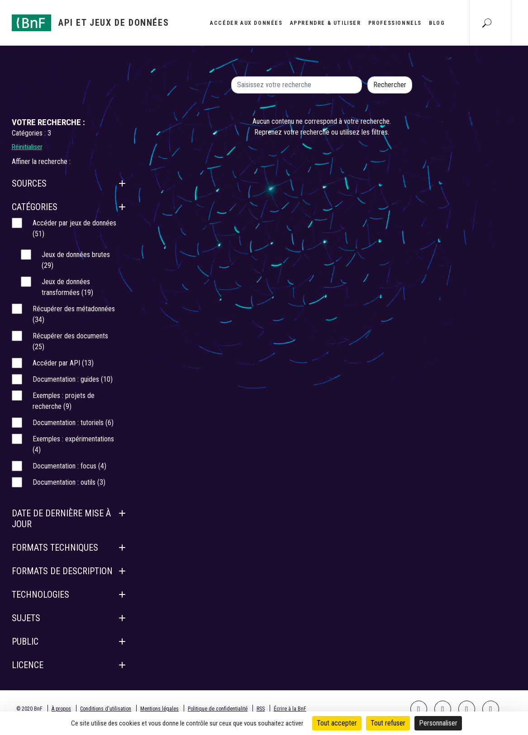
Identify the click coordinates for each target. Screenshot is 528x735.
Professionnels (395, 23)
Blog (437, 23)
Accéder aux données (246, 23)
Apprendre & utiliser (325, 23)
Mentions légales (159, 709)
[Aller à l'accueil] (90, 22)
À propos (61, 709)
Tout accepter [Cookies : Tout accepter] (337, 723)
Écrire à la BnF (290, 709)
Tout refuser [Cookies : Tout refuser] (388, 723)
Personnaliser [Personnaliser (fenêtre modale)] (438, 723)
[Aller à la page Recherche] (486, 22)
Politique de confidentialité (217, 709)
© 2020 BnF (29, 709)
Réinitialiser (27, 147)
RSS (261, 709)
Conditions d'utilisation (105, 709)
